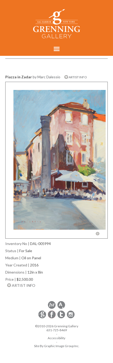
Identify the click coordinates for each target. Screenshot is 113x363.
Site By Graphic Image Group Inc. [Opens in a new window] (56, 346)
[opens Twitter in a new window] (61, 317)
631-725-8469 (56, 330)
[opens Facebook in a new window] (52, 317)
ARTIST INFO (75, 77)
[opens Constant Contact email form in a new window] (42, 317)
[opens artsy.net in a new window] (61, 308)
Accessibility (56, 338)
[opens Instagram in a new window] (70, 317)
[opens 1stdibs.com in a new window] (51, 308)
